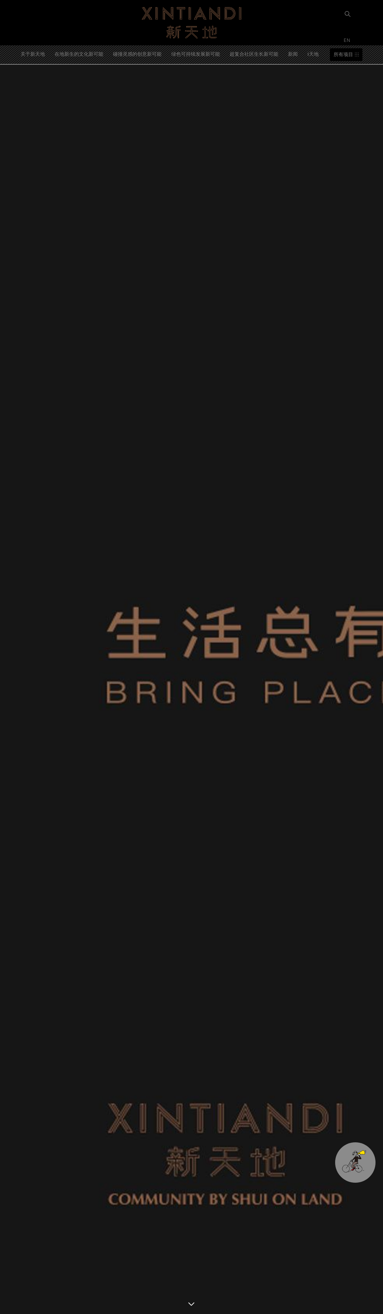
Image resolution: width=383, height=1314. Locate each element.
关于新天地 (33, 53)
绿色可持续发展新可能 (195, 53)
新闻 (293, 53)
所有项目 (343, 54)
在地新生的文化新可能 (79, 53)
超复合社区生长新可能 (254, 53)
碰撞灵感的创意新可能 (137, 53)
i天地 (313, 53)
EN (348, 39)
